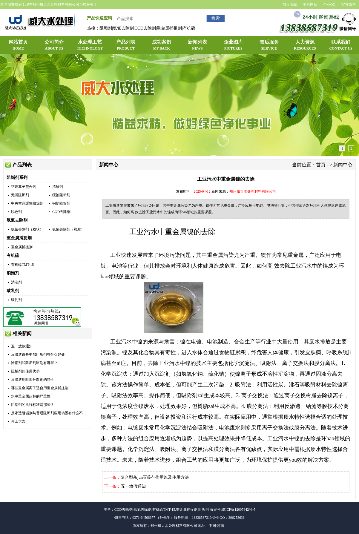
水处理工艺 (90, 45)
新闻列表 (197, 45)
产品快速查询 (99, 18)
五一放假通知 (22, 346)
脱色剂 (16, 212)
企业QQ (329, 4)
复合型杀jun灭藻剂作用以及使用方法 (155, 477)
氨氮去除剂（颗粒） (68, 229)
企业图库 (233, 45)
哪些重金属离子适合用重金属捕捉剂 (39, 388)
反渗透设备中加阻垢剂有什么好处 (38, 354)
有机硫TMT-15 (22, 265)
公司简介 (54, 45)
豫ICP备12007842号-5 (239, 509)
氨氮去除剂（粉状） (27, 229)
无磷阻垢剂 (20, 195)
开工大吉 (18, 421)
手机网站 (310, 4)
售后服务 (269, 45)
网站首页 (18, 45)
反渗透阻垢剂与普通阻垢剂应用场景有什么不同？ (50, 413)
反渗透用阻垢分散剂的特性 (32, 380)
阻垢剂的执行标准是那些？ (32, 405)
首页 (321, 164)
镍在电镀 (191, 342)
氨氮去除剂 (17, 220)
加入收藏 (290, 4)
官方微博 (348, 4)
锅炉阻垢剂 (61, 203)
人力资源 (305, 45)
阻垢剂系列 (17, 177)
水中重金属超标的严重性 (30, 396)
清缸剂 (57, 187)
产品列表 (126, 45)
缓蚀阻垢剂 (61, 195)
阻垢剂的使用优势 (25, 371)
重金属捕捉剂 (19, 238)
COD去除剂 (61, 212)
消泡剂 (13, 273)
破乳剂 (13, 291)
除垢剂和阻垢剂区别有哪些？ (34, 363)
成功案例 (162, 45)
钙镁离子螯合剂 (23, 187)
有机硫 (13, 255)
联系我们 (341, 45)
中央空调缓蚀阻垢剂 (27, 203)
